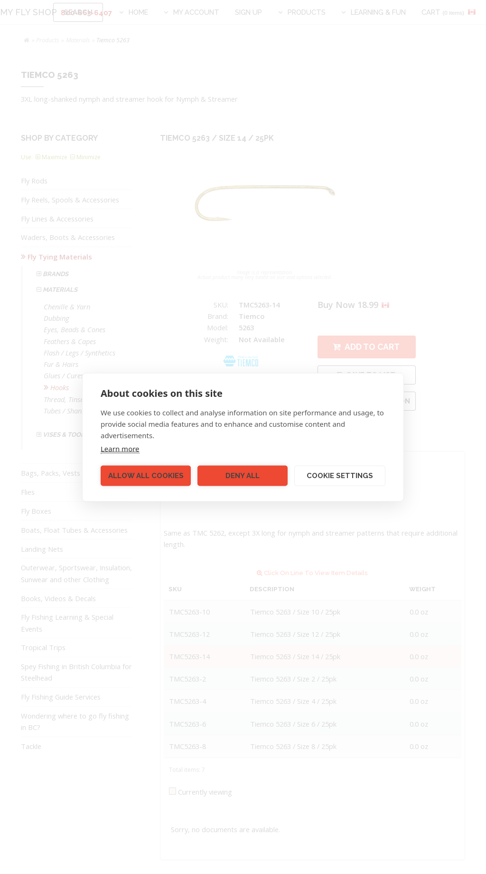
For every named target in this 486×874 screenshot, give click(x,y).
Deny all (242, 475)
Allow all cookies (146, 475)
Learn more (120, 448)
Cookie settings (340, 475)
